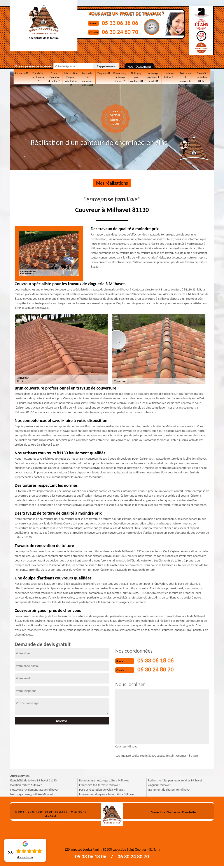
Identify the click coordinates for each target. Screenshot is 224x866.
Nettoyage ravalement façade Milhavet (34, 789)
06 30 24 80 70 (122, 31)
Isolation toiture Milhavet (26, 784)
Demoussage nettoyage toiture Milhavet (104, 780)
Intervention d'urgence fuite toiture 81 (70, 77)
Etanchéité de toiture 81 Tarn (202, 76)
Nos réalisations (139, 67)
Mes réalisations (112, 183)
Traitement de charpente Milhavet (169, 789)
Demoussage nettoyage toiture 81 (120, 76)
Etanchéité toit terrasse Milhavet (99, 784)
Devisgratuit (154, 26)
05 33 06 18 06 (122, 23)
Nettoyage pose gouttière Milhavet (31, 794)
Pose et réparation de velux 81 (54, 76)
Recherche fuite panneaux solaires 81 (87, 77)
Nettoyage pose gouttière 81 (136, 76)
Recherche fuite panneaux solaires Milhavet (175, 780)
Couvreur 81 (21, 72)
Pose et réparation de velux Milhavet (102, 789)
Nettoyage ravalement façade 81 (153, 76)
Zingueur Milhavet (159, 784)
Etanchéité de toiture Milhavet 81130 (33, 780)
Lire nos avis (25, 857)
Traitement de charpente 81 (186, 76)
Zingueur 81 (103, 72)
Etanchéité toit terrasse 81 (38, 76)
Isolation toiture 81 (169, 74)
